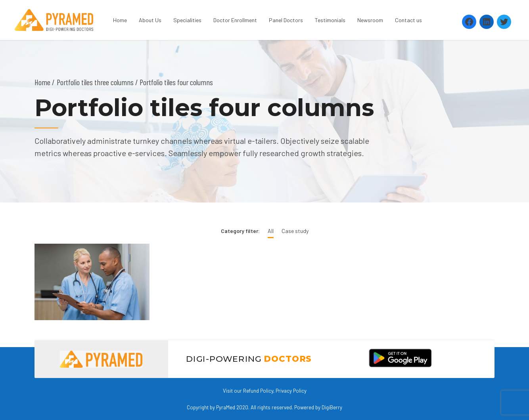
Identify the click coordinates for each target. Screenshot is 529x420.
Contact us (408, 20)
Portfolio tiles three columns (95, 82)
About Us (150, 20)
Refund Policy (258, 391)
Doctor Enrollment (235, 20)
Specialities (187, 20)
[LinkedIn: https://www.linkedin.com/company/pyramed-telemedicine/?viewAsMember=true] (486, 22)
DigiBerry (332, 407)
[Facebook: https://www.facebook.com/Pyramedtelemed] (469, 22)
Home (120, 20)
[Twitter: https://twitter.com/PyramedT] (504, 22)
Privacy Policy (291, 391)
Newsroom (370, 20)
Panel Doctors (286, 20)
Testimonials (330, 20)
